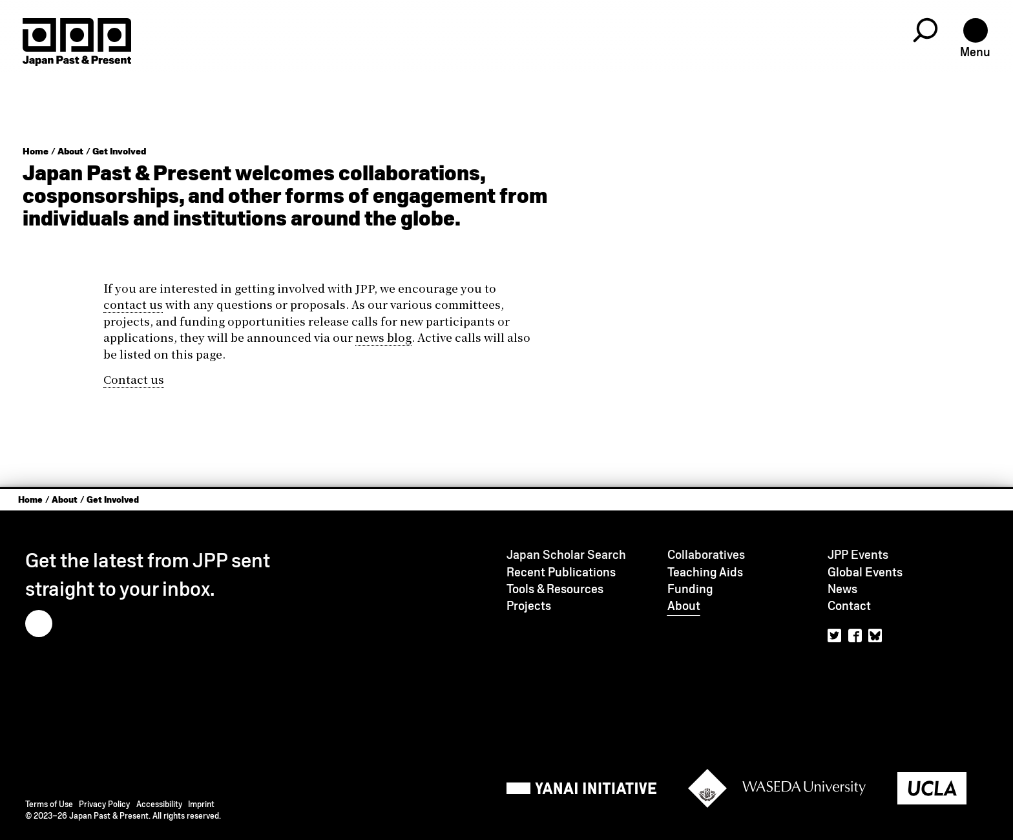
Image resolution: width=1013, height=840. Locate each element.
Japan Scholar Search (566, 554)
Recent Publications (561, 572)
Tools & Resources (554, 589)
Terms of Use (49, 804)
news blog (383, 337)
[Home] (77, 42)
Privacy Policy (104, 804)
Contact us (133, 379)
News (842, 589)
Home (35, 151)
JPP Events (858, 554)
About (70, 151)
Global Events (865, 572)
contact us (133, 304)
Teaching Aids (705, 572)
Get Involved (119, 151)
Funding (690, 589)
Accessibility (159, 804)
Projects (528, 605)
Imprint (201, 804)
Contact (849, 605)
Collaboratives (706, 554)
